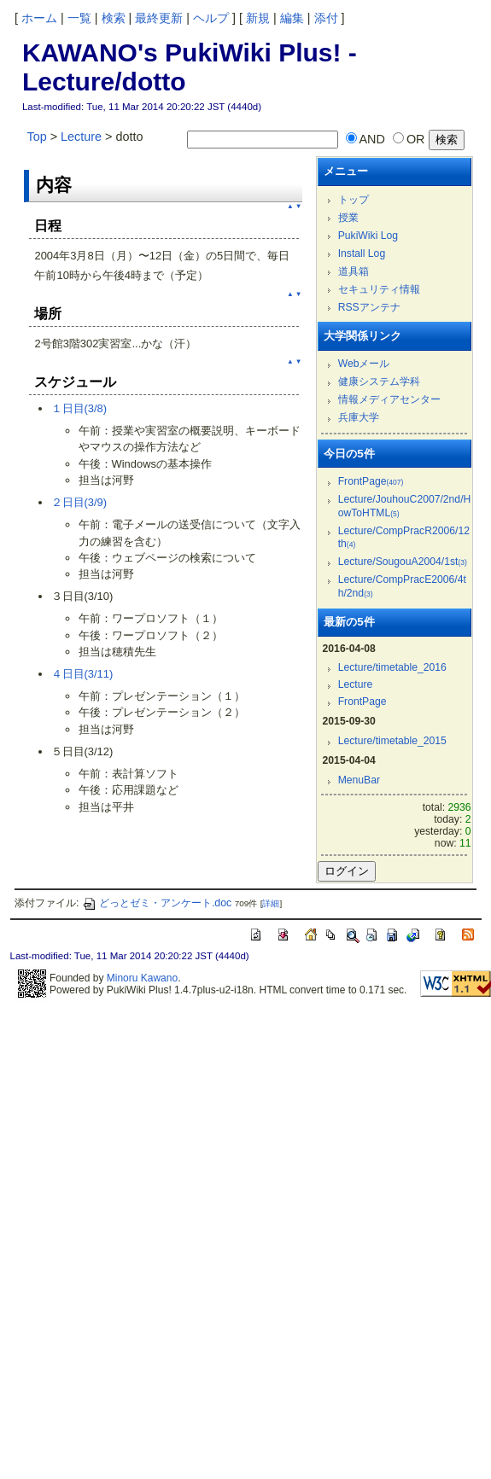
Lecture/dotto (104, 81)
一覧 (79, 18)
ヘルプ (211, 18)
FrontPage (371, 481)
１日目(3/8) (79, 408)
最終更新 (159, 18)
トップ (353, 200)
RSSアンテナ (369, 307)
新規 (258, 18)
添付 (326, 18)
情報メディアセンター (389, 399)
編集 (292, 18)
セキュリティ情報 (379, 289)
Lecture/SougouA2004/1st (402, 562)
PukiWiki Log (368, 236)
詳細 (270, 903)
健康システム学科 (379, 381)
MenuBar (359, 780)
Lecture (81, 136)
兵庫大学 (358, 417)
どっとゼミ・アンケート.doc (156, 903)
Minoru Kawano (142, 978)
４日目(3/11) (82, 673)
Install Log (362, 253)
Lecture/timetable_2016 (392, 667)
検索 (114, 18)
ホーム (39, 18)
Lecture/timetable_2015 (392, 741)
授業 (348, 218)
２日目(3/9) (79, 502)
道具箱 (353, 271)
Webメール (364, 364)
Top (37, 136)
